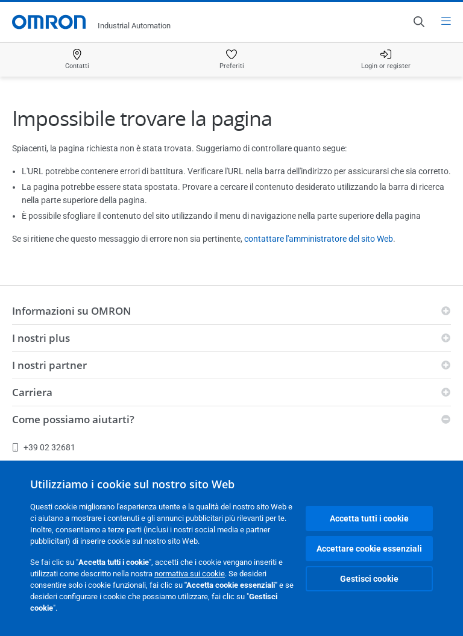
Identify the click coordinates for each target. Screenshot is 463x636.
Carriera (32, 392)
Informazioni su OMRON (71, 311)
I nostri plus (41, 338)
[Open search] (418, 21)
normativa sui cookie (189, 573)
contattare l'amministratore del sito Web (318, 239)
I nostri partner (49, 365)
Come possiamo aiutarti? (73, 419)
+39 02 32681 (43, 447)
